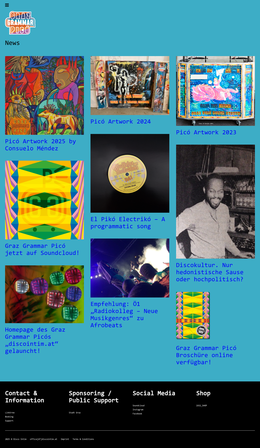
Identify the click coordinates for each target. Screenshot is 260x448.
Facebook (137, 414)
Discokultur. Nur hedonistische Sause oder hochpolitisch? (210, 272)
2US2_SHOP (201, 406)
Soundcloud (138, 406)
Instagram (138, 410)
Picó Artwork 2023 (206, 133)
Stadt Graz (75, 413)
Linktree (10, 413)
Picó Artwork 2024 (121, 122)
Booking (9, 417)
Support (9, 421)
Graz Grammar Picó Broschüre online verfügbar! (206, 355)
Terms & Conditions (83, 439)
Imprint (65, 439)
